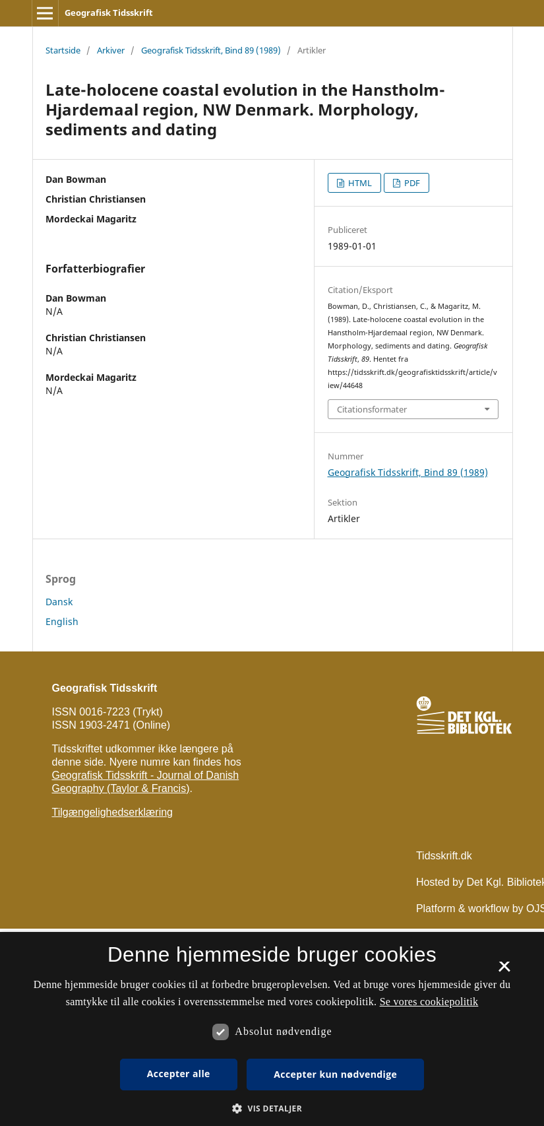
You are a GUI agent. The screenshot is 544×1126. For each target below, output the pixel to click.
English (61, 621)
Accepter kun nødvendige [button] (335, 1074)
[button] (272, 1108)
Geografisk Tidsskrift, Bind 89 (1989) (211, 50)
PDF (411, 183)
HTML (359, 183)
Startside (62, 50)
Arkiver (111, 50)
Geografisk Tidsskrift (109, 12)
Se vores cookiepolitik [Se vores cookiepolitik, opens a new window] (429, 1001)
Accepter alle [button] (178, 1073)
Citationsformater (372, 409)
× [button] (504, 971)
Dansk (59, 601)
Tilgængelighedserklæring (112, 812)
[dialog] (272, 1029)
